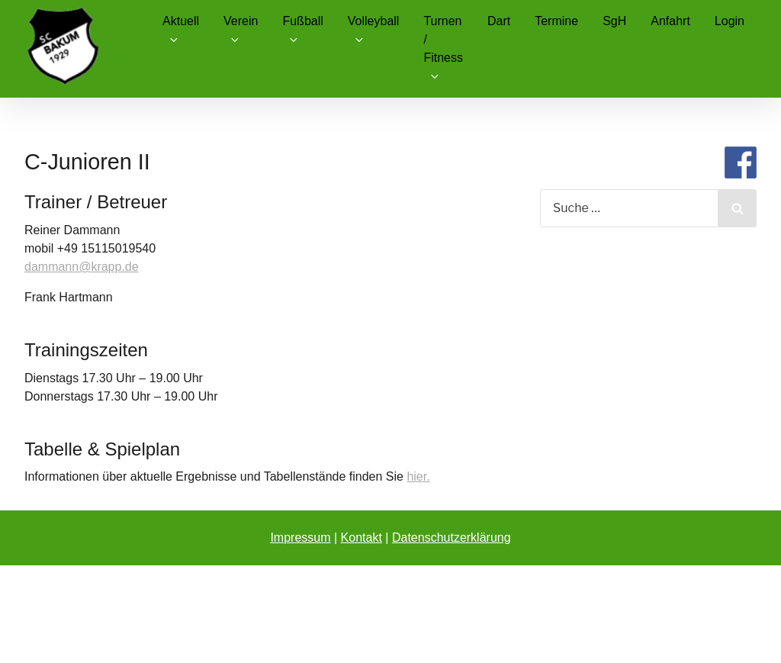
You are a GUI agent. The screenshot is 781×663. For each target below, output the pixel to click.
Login (729, 20)
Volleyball (374, 30)
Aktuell (180, 30)
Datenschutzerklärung (451, 537)
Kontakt (361, 537)
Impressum (300, 537)
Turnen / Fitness (443, 48)
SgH (614, 20)
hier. (418, 476)
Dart (498, 20)
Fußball (302, 30)
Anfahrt (670, 20)
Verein (240, 30)
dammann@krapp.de (81, 266)
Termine (556, 20)
